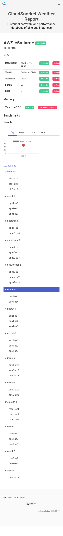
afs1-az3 (13, 198)
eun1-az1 (13, 325)
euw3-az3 (14, 404)
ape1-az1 (13, 212)
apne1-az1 (14, 237)
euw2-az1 (14, 374)
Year (43, 132)
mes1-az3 (14, 429)
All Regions (10, 175)
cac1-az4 (13, 311)
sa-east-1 (10, 436)
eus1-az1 (13, 350)
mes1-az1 (14, 418)
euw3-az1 (14, 399)
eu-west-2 (10, 367)
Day (12, 132)
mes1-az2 (14, 423)
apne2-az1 (14, 256)
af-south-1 (10, 181)
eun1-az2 (13, 330)
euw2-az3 (14, 385)
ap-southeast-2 (13, 274)
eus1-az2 (13, 355)
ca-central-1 (11, 299)
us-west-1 (10, 480)
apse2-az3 (14, 291)
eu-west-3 (10, 392)
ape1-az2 (13, 218)
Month (33, 132)
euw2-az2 (14, 379)
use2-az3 (13, 473)
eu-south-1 (10, 343)
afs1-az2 (13, 193)
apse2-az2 (14, 286)
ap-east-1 (10, 205)
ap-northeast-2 (12, 249)
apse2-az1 (14, 281)
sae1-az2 (13, 448)
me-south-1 (11, 411)
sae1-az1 (13, 443)
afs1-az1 (13, 188)
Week (22, 132)
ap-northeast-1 (12, 230)
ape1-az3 (13, 223)
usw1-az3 (14, 487)
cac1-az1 (13, 306)
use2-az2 (13, 467)
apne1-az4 (14, 242)
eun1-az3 (13, 335)
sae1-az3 (13, 453)
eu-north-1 (10, 318)
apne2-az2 (14, 262)
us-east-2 (10, 460)
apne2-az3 (14, 267)
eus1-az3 (13, 360)
